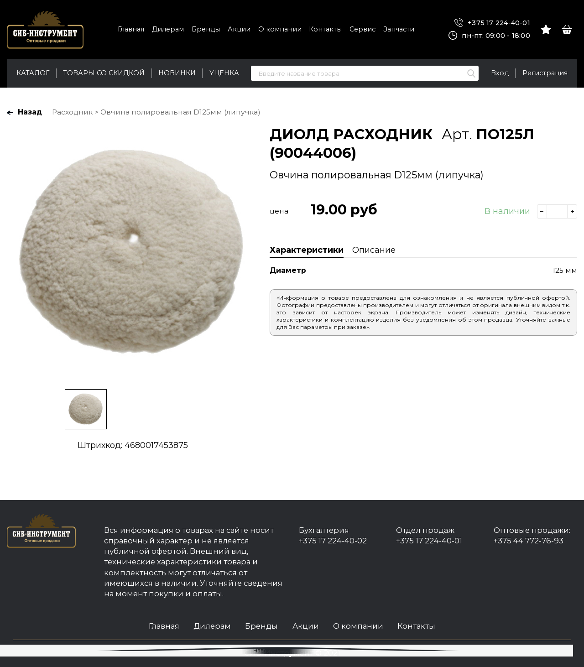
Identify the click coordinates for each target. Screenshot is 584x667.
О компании (280, 29)
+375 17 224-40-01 (492, 23)
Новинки (177, 73)
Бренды (206, 29)
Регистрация (545, 73)
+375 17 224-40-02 (333, 540)
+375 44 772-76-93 (528, 540)
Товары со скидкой (104, 73)
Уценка (224, 73)
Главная (131, 29)
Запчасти (398, 29)
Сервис (362, 29)
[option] (133, 253)
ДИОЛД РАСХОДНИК (351, 134)
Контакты (325, 29)
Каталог (32, 73)
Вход (500, 73)
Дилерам (168, 29)
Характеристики (307, 250)
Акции (239, 29)
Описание (374, 250)
